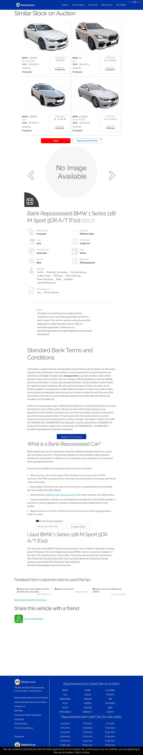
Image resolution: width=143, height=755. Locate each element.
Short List (92, 5)
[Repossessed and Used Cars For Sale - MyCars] (25, 5)
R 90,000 (87, 728)
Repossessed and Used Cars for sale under (91, 717)
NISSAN (87, 699)
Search (65, 5)
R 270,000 (65, 741)
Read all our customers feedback (30, 600)
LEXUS (87, 694)
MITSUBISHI (65, 712)
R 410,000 (110, 741)
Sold (61, 140)
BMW (65, 690)
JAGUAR (88, 707)
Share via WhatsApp (33, 619)
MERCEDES (65, 699)
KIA (65, 694)
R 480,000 (65, 745)
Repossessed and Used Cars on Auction (91, 684)
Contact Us (19, 706)
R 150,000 (110, 732)
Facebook (19, 736)
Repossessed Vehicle (89, 140)
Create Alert (78, 526)
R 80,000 (65, 728)
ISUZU (65, 707)
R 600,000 (88, 745)
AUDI (65, 703)
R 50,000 (65, 723)
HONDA (87, 703)
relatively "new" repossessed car (60, 495)
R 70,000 (110, 723)
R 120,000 (87, 732)
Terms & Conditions (23, 728)
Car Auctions (78, 5)
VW (110, 699)
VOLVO (110, 712)
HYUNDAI (110, 690)
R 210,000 (87, 736)
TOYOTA (110, 694)
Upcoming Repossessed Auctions (30, 702)
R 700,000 (110, 745)
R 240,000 (110, 736)
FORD (87, 690)
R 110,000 (65, 732)
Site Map (18, 710)
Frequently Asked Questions (27, 715)
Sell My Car (106, 5)
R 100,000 (110, 728)
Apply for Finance (71, 436)
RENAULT (87, 712)
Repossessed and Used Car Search (31, 697)
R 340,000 (87, 741)
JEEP (110, 707)
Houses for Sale (24, 746)
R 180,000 (65, 736)
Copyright (19, 719)
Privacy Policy (21, 723)
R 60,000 (87, 723)
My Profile (121, 5)
